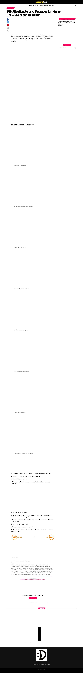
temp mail (42, 671)
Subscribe (60, 25)
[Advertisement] (33, 26)
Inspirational (35, 5)
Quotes (30, 5)
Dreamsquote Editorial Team (22, 561)
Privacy (48, 665)
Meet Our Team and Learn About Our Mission (42, 576)
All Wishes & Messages (44, 5)
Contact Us (43, 665)
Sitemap (38, 665)
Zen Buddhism (51, 5)
